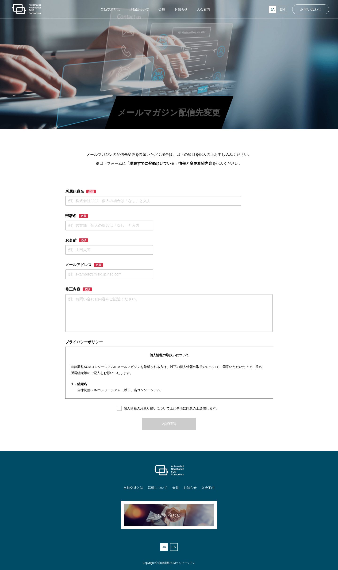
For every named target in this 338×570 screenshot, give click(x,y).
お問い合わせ (310, 9)
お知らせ (190, 488)
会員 (175, 488)
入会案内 (208, 488)
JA (272, 9)
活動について (158, 488)
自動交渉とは (133, 488)
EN (282, 9)
